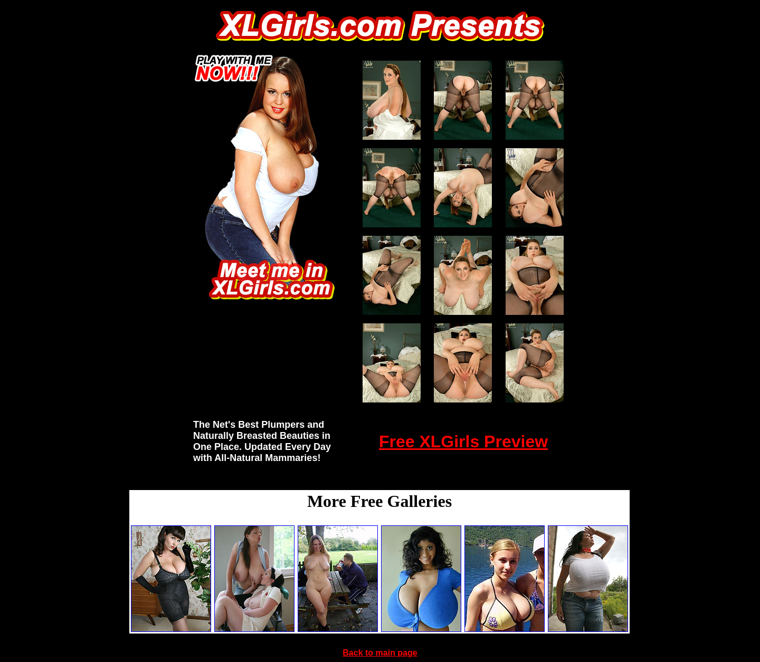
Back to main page (380, 652)
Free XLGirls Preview (463, 441)
